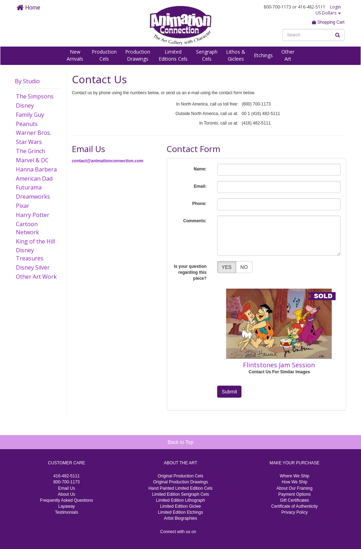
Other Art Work (36, 276)
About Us (66, 494)
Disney (25, 105)
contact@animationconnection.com (107, 160)
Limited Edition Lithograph (180, 500)
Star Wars (29, 142)
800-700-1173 (66, 481)
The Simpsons (35, 96)
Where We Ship (294, 475)
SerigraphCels (207, 55)
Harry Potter (32, 215)
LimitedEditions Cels (173, 55)
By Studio (27, 81)
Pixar (22, 206)
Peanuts (27, 124)
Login (335, 7)
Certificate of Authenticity (294, 506)
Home (28, 8)
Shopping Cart (328, 22)
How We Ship (294, 481)
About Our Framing (294, 488)
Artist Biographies (180, 518)
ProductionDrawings (137, 55)
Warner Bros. (33, 133)
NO (244, 267)
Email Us (66, 488)
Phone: (199, 203)
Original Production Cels (180, 475)
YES (227, 267)
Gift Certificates (294, 500)
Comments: (195, 220)
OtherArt (287, 55)
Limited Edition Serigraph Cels (180, 494)
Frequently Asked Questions (66, 500)
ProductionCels (104, 55)
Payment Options (294, 494)
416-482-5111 (66, 475)
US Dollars (328, 13)
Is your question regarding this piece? (190, 272)
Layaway (66, 506)
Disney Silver (33, 267)
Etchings (263, 55)
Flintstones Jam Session (279, 365)
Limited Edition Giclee (180, 506)
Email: (200, 186)
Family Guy (30, 115)
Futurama (29, 187)
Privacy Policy (294, 512)
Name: (200, 169)
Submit (229, 391)
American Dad (34, 178)
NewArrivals (75, 55)
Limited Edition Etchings (180, 512)
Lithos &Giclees (235, 55)
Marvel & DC (32, 160)
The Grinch (30, 151)
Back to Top (181, 442)
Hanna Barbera (36, 169)
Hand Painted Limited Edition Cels (180, 488)
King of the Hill (35, 241)
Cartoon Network (27, 228)
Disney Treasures (29, 254)
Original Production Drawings (180, 481)
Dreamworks (33, 196)
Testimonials (66, 512)
